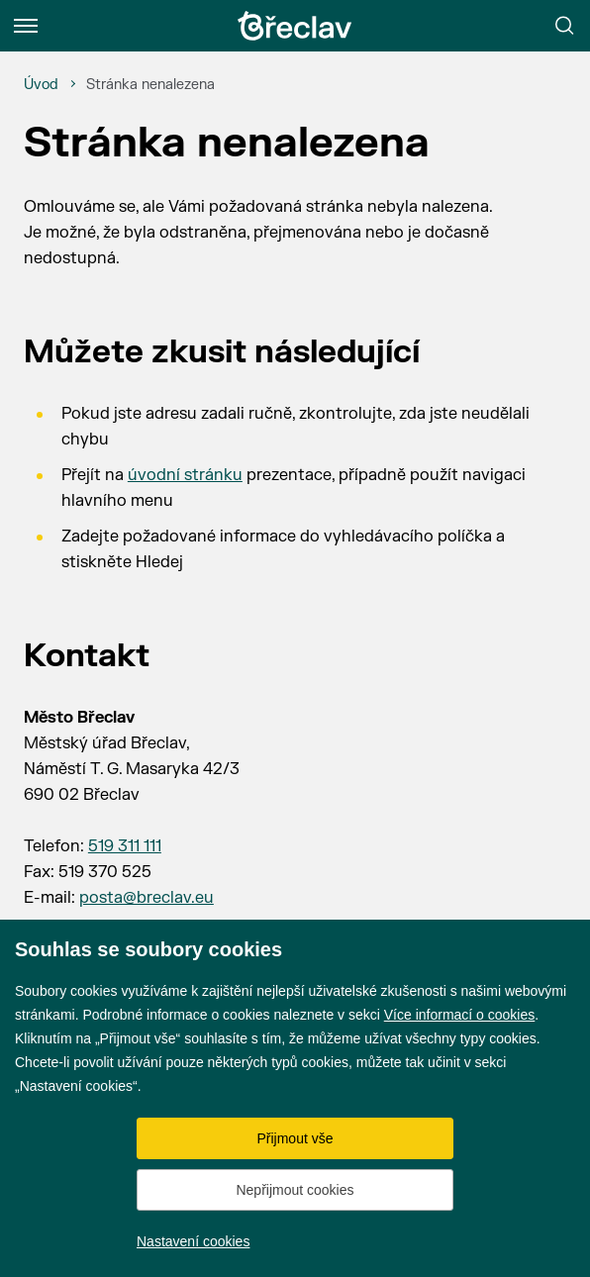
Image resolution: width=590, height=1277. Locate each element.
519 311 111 (124, 846)
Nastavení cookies (193, 1241)
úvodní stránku (185, 475)
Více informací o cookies (460, 1015)
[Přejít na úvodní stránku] (295, 25)
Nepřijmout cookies (294, 1190)
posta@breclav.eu (146, 898)
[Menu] (25, 25)
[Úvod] (41, 85)
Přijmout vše (294, 1138)
